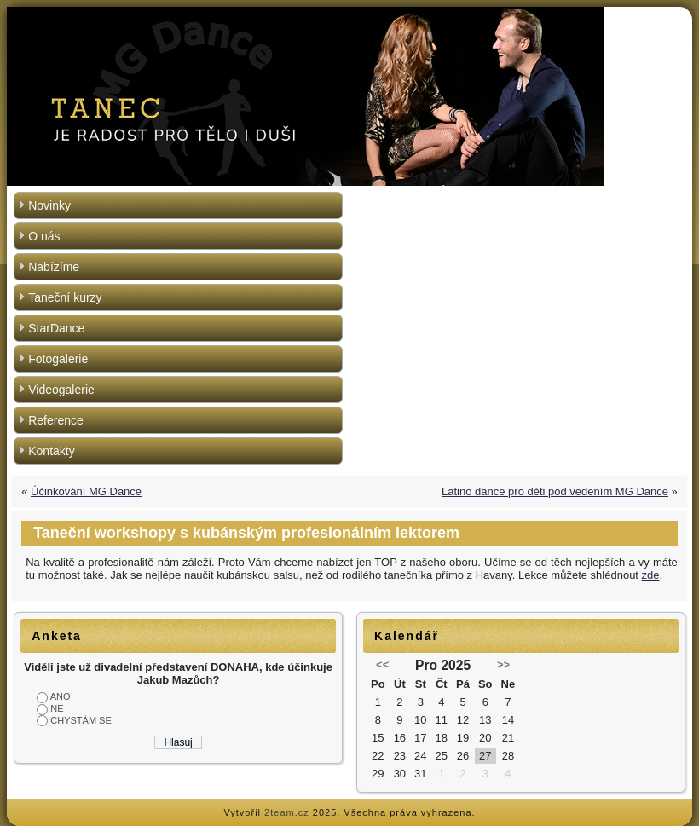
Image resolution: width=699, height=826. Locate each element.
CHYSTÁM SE (81, 720)
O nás (44, 236)
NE (56, 708)
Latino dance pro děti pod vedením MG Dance (555, 491)
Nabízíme (53, 267)
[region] (349, 96)
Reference (56, 420)
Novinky (49, 205)
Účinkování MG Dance (86, 491)
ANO (60, 696)
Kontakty (51, 451)
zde (651, 575)
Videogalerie (61, 389)
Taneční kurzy (64, 297)
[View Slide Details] (349, 96)
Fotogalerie (58, 359)
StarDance (56, 328)
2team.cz (286, 812)
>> (503, 664)
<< (382, 664)
